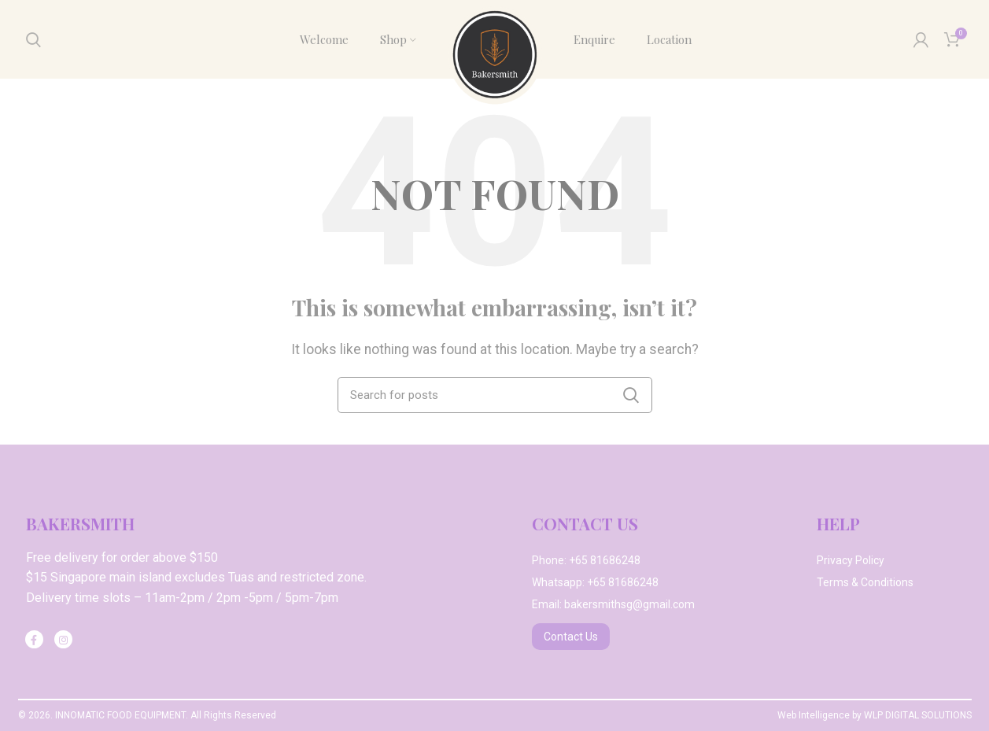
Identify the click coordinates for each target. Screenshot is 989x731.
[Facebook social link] (34, 639)
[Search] (33, 39)
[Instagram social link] (63, 639)
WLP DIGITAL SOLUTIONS (918, 715)
